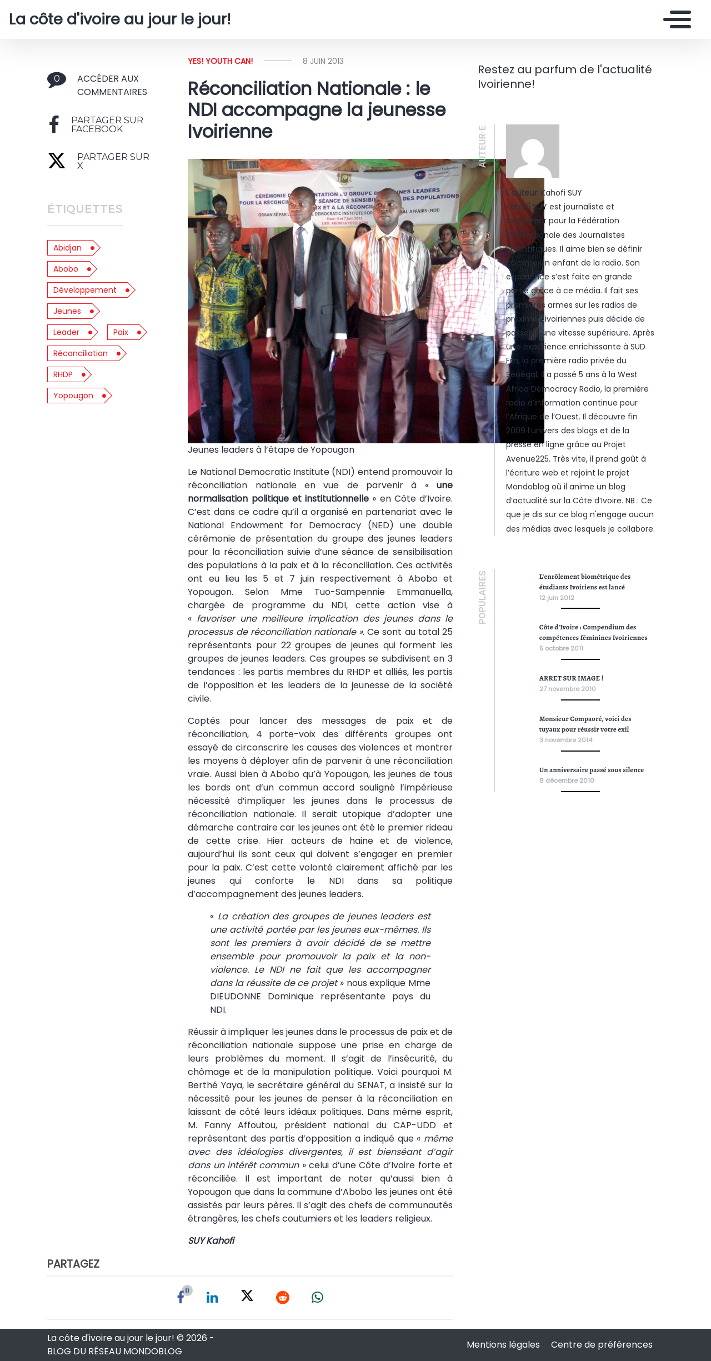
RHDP (63, 374)
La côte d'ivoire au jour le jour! (120, 19)
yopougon (73, 395)
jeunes (67, 311)
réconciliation (80, 353)
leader (66, 332)
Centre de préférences (602, 1344)
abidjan (67, 247)
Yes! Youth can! (220, 61)
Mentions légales (504, 1344)
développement (85, 290)
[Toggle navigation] (674, 19)
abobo (65, 268)
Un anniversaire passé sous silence (591, 769)
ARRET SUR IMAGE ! (571, 678)
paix (120, 332)
